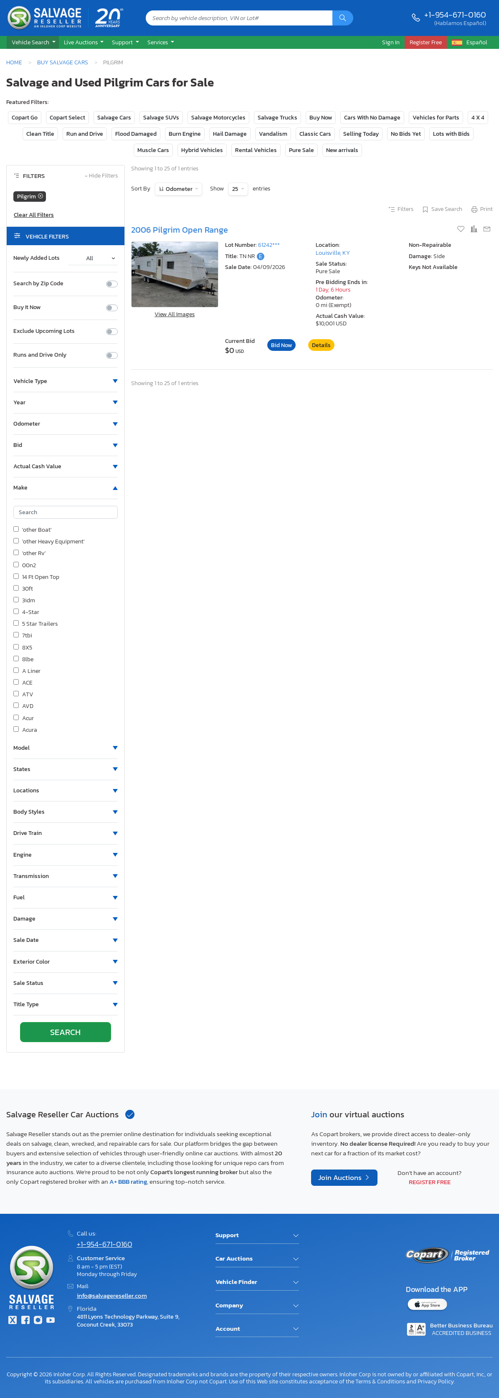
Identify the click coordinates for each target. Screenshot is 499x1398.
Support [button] (123, 42)
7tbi (22, 635)
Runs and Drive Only (39, 355)
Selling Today (361, 133)
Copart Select (67, 117)
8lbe (23, 659)
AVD (23, 706)
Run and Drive (84, 133)
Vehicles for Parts (436, 117)
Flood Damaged (136, 133)
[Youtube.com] (50, 1321)
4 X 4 (477, 117)
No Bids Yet (406, 133)
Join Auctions (340, 1177)
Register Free (430, 1182)
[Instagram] (38, 1321)
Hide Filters (101, 176)
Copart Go (25, 117)
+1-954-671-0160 (455, 14)
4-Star (26, 612)
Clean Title (40, 133)
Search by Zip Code (38, 283)
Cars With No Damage (372, 117)
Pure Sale (301, 150)
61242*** (269, 245)
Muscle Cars (153, 150)
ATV (23, 694)
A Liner (27, 671)
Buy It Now (27, 307)
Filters (400, 210)
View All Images (175, 314)
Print (481, 210)
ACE (23, 683)
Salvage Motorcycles (218, 117)
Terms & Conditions (380, 1381)
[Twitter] (12, 1321)
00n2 (24, 565)
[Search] (342, 17)
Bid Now (281, 345)
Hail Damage (230, 133)
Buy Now (320, 117)
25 (235, 189)
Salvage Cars (114, 117)
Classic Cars (315, 133)
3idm (24, 600)
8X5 (22, 648)
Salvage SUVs (161, 117)
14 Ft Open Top (36, 577)
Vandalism (273, 133)
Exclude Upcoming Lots (44, 331)
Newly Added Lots (36, 258)
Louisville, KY (333, 253)
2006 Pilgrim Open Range (179, 229)
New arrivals (342, 150)
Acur (23, 718)
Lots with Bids (451, 133)
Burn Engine (185, 133)
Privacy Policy (436, 1381)
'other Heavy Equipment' (48, 541)
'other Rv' (29, 553)
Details (321, 345)
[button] (33, 42)
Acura (25, 730)
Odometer (179, 189)
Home (14, 62)
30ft (23, 589)
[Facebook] (25, 1321)
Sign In (391, 42)
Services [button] (158, 42)
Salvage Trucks (277, 117)
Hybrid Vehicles (202, 150)
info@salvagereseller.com (112, 1295)
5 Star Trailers (35, 624)
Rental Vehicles (256, 150)
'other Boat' (32, 530)
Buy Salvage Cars (62, 62)
